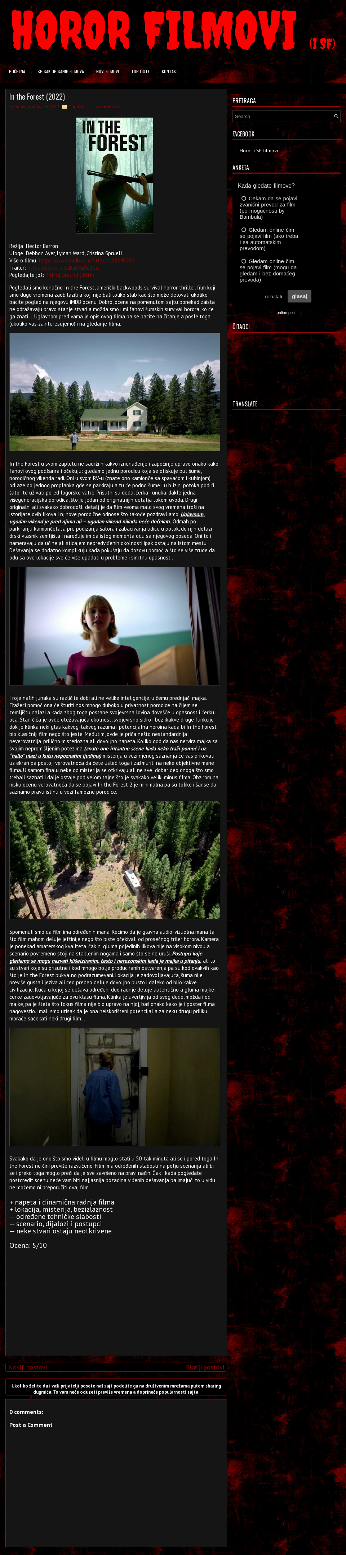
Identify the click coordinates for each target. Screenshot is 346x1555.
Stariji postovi (205, 1367)
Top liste (140, 71)
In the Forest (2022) (37, 96)
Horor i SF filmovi (259, 150)
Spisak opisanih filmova (60, 71)
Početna (17, 71)
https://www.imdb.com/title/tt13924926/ (86, 260)
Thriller (76, 106)
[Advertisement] (115, 1300)
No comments (106, 106)
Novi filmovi (107, 71)
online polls (286, 312)
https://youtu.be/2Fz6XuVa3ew (63, 267)
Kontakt (170, 71)
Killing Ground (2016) (69, 274)
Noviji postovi (27, 1367)
